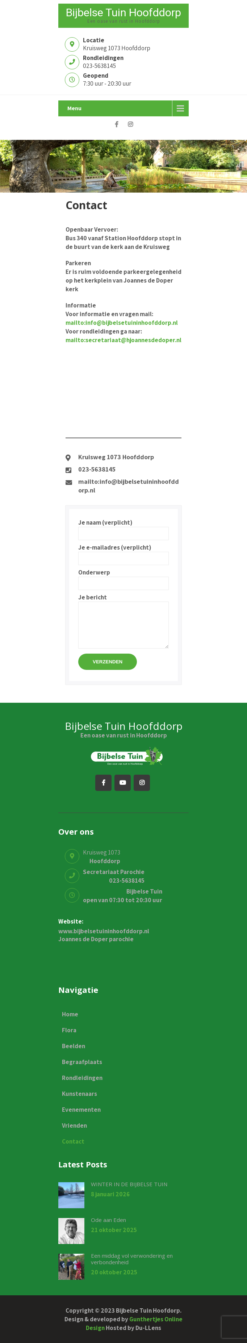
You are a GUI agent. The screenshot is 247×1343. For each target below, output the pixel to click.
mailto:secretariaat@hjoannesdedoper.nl (123, 340)
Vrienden (74, 1125)
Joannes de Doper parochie (96, 939)
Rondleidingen (82, 1078)
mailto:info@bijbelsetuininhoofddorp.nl (122, 323)
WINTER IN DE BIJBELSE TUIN (129, 1184)
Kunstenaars (79, 1094)
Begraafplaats (82, 1062)
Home (70, 1014)
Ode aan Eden (108, 1220)
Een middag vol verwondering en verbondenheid (132, 1258)
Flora (69, 1030)
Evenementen (81, 1110)
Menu (74, 108)
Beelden (73, 1046)
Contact (73, 1141)
